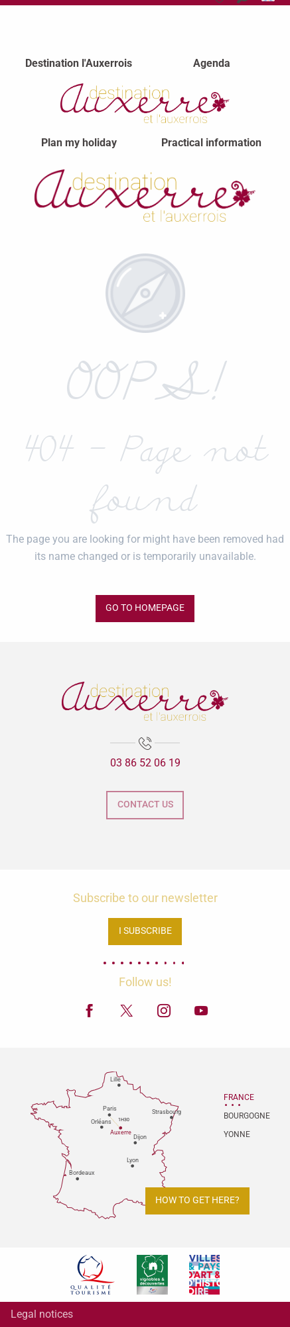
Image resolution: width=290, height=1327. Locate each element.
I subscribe (145, 931)
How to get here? (197, 1200)
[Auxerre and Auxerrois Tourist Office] (145, 195)
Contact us (145, 804)
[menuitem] (79, 62)
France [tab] (239, 1097)
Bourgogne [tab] (240, 1116)
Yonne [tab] (237, 1134)
